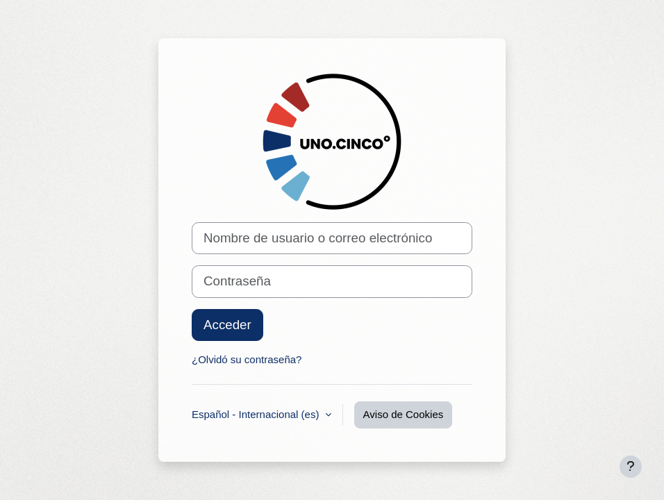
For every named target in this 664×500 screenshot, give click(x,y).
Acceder (227, 324)
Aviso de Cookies (403, 414)
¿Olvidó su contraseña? (246, 359)
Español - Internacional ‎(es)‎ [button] (257, 414)
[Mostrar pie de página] (631, 467)
